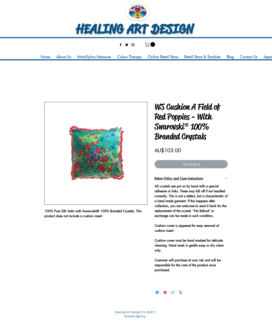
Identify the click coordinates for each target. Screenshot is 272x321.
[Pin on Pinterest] (165, 292)
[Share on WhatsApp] (172, 292)
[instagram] (133, 45)
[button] (150, 44)
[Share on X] (180, 292)
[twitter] (127, 45)
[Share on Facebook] (157, 292)
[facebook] (120, 45)
